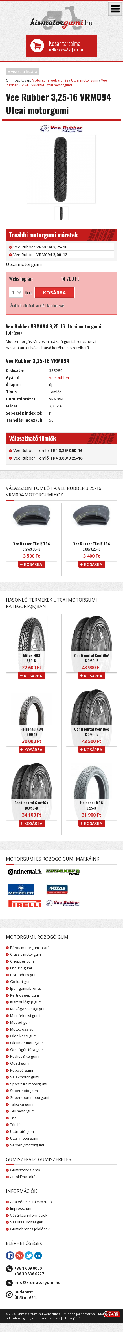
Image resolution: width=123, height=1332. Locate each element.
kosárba (54, 292)
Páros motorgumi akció (30, 947)
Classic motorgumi (26, 954)
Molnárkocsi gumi (25, 1015)
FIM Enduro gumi (24, 974)
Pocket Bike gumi (24, 1056)
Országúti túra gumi (27, 1049)
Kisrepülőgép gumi (26, 1001)
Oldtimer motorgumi (27, 1042)
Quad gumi (19, 1063)
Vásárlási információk (28, 1215)
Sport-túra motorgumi (28, 1083)
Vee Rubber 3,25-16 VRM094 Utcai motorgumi (56, 83)
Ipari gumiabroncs (25, 988)
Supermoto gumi (24, 1090)
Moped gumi (21, 1022)
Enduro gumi (21, 967)
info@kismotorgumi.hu (37, 1282)
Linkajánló (72, 1318)
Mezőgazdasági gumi (28, 1008)
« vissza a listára (22, 71)
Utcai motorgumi (84, 80)
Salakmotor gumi (24, 1077)
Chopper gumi (22, 961)
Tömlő (15, 1124)
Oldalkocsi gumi (24, 1035)
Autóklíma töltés (24, 1176)
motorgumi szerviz (46, 1318)
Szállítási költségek (26, 1222)
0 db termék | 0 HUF (71, 45)
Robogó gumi (21, 1070)
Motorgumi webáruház (50, 80)
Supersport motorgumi (29, 1097)
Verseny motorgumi (27, 1145)
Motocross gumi (24, 1029)
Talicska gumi (21, 1104)
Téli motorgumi (23, 1111)
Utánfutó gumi (22, 1131)
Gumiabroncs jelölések (30, 1228)
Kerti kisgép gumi (25, 995)
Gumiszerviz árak (25, 1169)
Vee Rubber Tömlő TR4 (47, 450)
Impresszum (20, 1208)
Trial (13, 1117)
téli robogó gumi (18, 1318)
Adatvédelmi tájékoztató (31, 1201)
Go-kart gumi (21, 981)
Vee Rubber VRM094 (40, 247)
